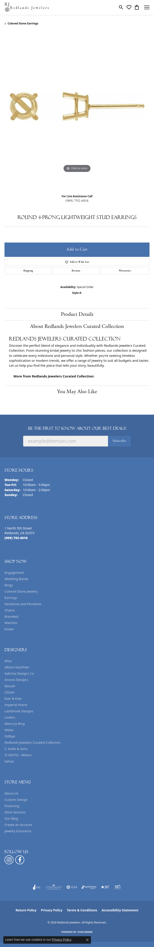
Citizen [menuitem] (9, 692)
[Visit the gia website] (71, 887)
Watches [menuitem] (10, 623)
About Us (11, 793)
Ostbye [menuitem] (9, 736)
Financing (11, 806)
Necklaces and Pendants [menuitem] (22, 604)
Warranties (125, 270)
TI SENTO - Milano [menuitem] (18, 755)
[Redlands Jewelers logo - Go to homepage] (27, 7)
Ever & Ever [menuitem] (13, 698)
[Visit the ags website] (53, 887)
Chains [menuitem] (9, 610)
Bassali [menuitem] (9, 686)
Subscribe (119, 441)
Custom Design (16, 799)
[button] (121, 7)
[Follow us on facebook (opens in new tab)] (19, 859)
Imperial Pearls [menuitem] (15, 705)
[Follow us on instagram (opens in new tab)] (8, 859)
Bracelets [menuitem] (11, 616)
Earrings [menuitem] (10, 598)
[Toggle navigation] (147, 7)
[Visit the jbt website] (105, 887)
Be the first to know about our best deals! (77, 428)
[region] (77, 111)
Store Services (15, 812)
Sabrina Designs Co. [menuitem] (19, 673)
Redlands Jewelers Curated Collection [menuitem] (32, 742)
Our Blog (11, 818)
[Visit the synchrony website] (89, 887)
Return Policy (26, 910)
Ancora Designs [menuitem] (16, 680)
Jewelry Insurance (17, 831)
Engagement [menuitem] (14, 572)
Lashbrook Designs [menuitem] (18, 711)
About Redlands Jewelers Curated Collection (77, 326)
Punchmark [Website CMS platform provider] (85, 932)
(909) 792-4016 (76, 201)
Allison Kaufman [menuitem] (16, 667)
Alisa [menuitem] (8, 661)
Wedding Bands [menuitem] (16, 579)
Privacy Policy (51, 910)
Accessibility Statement (120, 910)
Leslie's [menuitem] (9, 717)
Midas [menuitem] (9, 730)
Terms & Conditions (82, 910)
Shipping (28, 270)
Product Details (77, 314)
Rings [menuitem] (8, 585)
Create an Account (18, 825)
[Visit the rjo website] (117, 887)
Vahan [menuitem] (9, 761)
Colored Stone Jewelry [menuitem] (20, 591)
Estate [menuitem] (9, 629)
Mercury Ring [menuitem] (14, 724)
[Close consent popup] (87, 939)
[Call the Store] (16, 538)
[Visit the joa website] (37, 887)
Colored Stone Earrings (23, 23)
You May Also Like (77, 391)
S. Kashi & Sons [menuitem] (15, 749)
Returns (76, 270)
